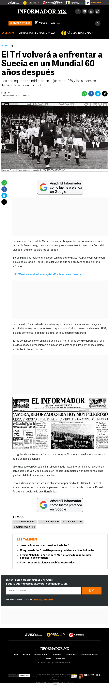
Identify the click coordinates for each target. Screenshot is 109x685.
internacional (41, 655)
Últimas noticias (20, 23)
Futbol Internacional (25, 522)
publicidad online (62, 663)
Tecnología (71, 655)
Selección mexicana (49, 522)
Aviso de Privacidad (43, 682)
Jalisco (14, 655)
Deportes (6, 46)
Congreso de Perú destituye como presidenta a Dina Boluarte (57, 550)
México (26, 655)
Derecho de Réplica (58, 682)
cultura (47, 658)
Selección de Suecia (72, 522)
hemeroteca (44, 663)
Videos (41, 22)
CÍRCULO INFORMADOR (80, 33)
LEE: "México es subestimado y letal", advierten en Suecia (46, 274)
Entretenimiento (89, 655)
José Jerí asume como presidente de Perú (44, 545)
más (55, 23)
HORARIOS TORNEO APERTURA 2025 (36, 33)
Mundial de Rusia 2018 (24, 527)
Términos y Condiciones (43, 600)
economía (60, 658)
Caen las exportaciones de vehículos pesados (47, 562)
